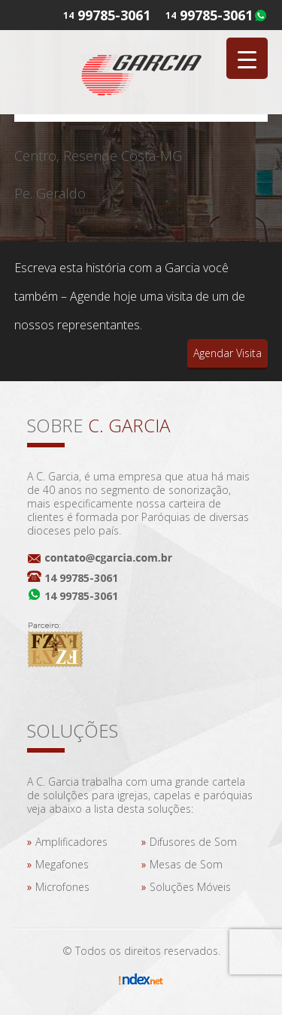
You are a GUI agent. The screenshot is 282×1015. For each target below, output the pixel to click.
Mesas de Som (186, 864)
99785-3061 (216, 15)
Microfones (62, 887)
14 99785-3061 (81, 578)
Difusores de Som (193, 842)
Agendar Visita (227, 353)
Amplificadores (71, 842)
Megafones (62, 864)
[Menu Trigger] (247, 58)
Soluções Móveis (190, 887)
